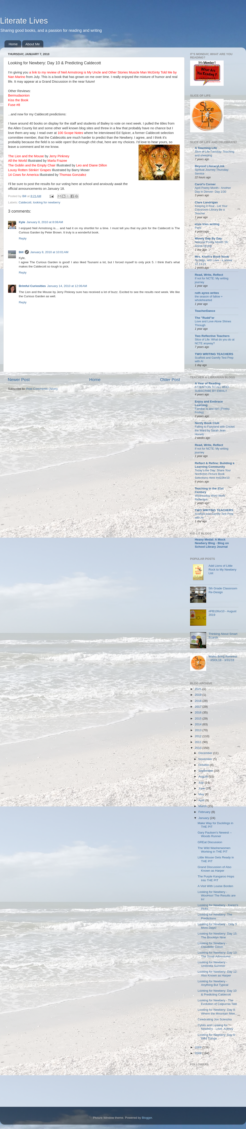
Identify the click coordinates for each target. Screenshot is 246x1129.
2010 (198, 748)
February (204, 812)
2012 (198, 736)
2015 (198, 718)
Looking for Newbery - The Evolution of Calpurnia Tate (217, 1002)
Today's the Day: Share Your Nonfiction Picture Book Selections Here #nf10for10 (213, 474)
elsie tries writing (207, 224)
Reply (23, 238)
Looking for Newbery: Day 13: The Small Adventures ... (218, 954)
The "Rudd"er (204, 317)
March (203, 806)
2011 (198, 742)
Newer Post (19, 379)
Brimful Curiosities (32, 286)
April (201, 800)
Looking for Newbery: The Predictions (215, 916)
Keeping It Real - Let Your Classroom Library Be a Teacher (211, 209)
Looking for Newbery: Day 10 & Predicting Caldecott (217, 992)
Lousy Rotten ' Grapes (29, 170)
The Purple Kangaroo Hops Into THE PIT (216, 878)
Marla (57, 160)
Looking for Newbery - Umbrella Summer (212, 964)
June (202, 788)
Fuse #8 (14, 105)
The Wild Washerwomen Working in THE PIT (214, 849)
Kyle (22, 222)
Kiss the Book (18, 100)
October (204, 765)
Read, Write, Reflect (209, 274)
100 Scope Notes (71, 133)
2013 (198, 730)
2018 (198, 700)
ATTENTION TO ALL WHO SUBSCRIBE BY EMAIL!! (212, 388)
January (204, 818)
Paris (198, 227)
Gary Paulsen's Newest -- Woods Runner (215, 834)
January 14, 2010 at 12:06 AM (67, 286)
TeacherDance (205, 310)
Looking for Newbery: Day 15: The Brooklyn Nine (218, 935)
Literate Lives (24, 20)
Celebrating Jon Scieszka (215, 1019)
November (205, 759)
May (201, 794)
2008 (198, 1053)
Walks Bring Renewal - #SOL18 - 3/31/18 (222, 658)
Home (13, 44)
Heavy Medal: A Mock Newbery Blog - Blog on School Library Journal (212, 543)
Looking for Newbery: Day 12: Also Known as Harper (218, 973)
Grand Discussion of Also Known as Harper (214, 868)
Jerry (59, 156)
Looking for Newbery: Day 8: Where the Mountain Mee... (218, 1011)
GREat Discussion (210, 842)
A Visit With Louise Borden (215, 886)
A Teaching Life (206, 148)
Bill (21, 252)
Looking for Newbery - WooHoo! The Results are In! (217, 895)
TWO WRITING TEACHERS (214, 354)
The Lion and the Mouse (26, 156)
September (206, 770)
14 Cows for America (23, 175)
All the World (17, 160)
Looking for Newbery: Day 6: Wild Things (217, 1036)
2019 (198, 694)
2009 (198, 1047)
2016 (198, 712)
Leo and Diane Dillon (91, 165)
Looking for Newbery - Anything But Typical (213, 983)
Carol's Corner (205, 184)
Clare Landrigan (206, 202)
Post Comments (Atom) (42, 388)
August (203, 776)
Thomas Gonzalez (72, 175)
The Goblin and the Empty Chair (31, 165)
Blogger (147, 1117)
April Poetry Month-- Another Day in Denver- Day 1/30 (213, 189)
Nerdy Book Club (207, 423)
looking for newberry (46, 202)
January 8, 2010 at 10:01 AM (49, 252)
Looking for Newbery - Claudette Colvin (212, 945)
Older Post (170, 379)
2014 (198, 724)
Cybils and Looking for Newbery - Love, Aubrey (215, 1026)
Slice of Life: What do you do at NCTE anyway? (214, 341)
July (201, 782)
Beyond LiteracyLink (210, 166)
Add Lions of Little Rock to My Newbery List (222, 569)
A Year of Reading (208, 383)
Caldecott (25, 202)
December (205, 753)
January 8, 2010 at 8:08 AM (45, 222)
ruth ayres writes (207, 293)
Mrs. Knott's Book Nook (212, 256)
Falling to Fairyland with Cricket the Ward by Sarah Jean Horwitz (215, 430)
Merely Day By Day (208, 238)
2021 (198, 689)
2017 (198, 706)
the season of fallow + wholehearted (209, 298)
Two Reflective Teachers (212, 336)
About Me (32, 44)
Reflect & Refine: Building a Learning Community (214, 464)
